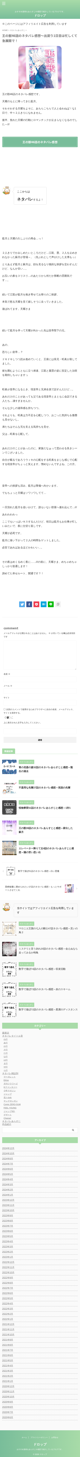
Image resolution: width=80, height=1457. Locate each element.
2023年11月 (8, 1205)
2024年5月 (7, 1174)
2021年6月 (7, 1355)
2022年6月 (7, 1293)
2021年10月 (8, 1334)
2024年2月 (7, 1189)
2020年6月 (7, 1417)
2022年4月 (7, 1303)
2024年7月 (7, 1164)
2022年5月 (7, 1298)
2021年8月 (7, 1345)
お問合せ (54, 1436)
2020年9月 (7, 1402)
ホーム (24, 1436)
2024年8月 (7, 1158)
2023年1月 (7, 1257)
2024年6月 (7, 1169)
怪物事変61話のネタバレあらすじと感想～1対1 (45, 808)
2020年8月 (7, 1407)
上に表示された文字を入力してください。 (23, 722)
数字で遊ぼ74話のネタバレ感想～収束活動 (42, 969)
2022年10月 (8, 1272)
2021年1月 (7, 1381)
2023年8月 (7, 1221)
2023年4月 (7, 1241)
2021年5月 (7, 1360)
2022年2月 (7, 1314)
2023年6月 (7, 1231)
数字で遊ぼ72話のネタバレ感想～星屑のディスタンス (48, 1009)
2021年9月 (7, 1340)
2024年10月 (8, 1153)
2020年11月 (8, 1391)
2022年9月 (7, 1277)
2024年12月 (8, 1148)
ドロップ (40, 15)
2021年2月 (7, 1376)
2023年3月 (7, 1246)
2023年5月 (7, 1236)
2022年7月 (7, 1288)
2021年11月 (8, 1329)
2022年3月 (7, 1309)
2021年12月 (8, 1324)
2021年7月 (7, 1350)
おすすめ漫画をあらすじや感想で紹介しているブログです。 (40, 1448)
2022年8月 (7, 1283)
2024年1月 (7, 1195)
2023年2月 (7, 1252)
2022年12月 (8, 1262)
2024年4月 (7, 1179)
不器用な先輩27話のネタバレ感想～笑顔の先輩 (44, 787)
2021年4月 (7, 1365)
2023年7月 (7, 1226)
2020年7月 (7, 1412)
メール (8, 686)
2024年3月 (7, 1184)
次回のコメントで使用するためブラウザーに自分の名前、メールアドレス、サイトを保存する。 (39, 711)
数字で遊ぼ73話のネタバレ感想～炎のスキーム (44, 989)
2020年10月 (8, 1396)
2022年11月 (8, 1267)
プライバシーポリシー (39, 1436)
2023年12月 (8, 1200)
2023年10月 (8, 1210)
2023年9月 (7, 1215)
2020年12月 (8, 1386)
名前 (7, 674)
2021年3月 (7, 1371)
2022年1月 (7, 1319)
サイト (7, 697)
